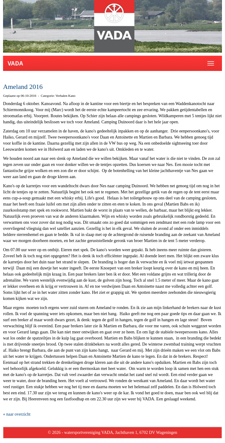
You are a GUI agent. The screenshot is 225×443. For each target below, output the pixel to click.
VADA (15, 63)
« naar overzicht (16, 414)
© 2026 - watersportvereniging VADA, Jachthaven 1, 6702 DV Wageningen (112, 432)
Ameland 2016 (23, 86)
